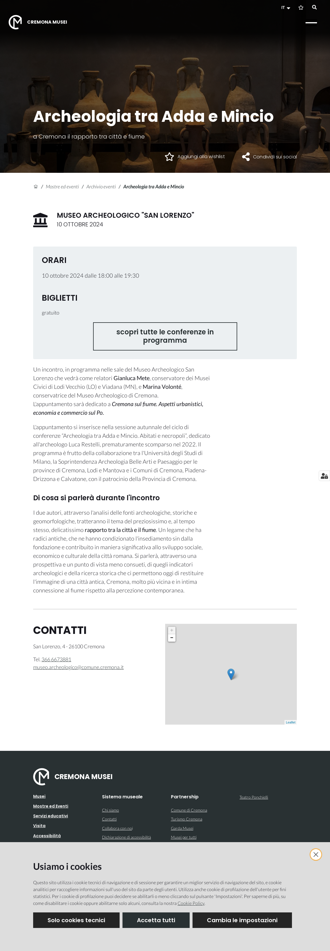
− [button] (172, 637)
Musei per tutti (184, 837)
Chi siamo (110, 810)
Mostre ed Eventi (50, 806)
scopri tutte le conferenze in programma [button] (165, 336)
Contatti (109, 819)
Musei (39, 796)
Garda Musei (182, 828)
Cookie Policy (191, 903)
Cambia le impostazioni (242, 920)
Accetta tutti (156, 920)
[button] (286, 7)
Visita (39, 826)
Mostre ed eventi (62, 186)
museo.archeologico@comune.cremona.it (78, 667)
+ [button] (172, 630)
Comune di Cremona (189, 810)
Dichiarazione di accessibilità (126, 837)
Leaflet (290, 722)
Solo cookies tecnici (76, 920)
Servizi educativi (50, 816)
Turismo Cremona (186, 819)
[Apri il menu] (311, 22)
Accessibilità (47, 836)
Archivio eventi (101, 186)
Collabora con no (117, 828)
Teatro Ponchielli (254, 797)
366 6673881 (56, 659)
